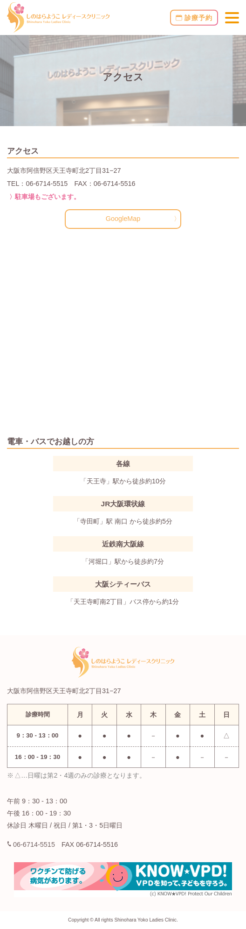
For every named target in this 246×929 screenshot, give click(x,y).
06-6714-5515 (31, 844)
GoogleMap (123, 218)
